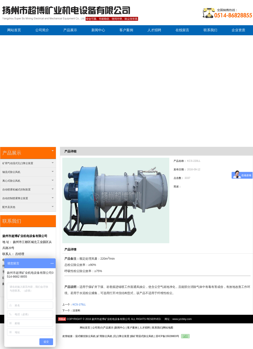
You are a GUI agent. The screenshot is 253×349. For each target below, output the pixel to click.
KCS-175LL (79, 304)
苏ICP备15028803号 (167, 336)
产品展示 (28, 153)
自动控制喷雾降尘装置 (28, 198)
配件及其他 (28, 207)
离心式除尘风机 (28, 180)
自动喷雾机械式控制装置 (28, 189)
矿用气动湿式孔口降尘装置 (28, 163)
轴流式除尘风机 (28, 172)
